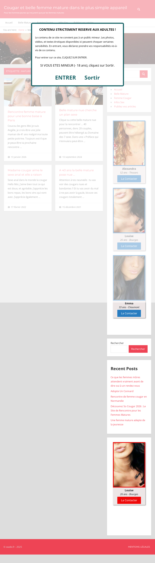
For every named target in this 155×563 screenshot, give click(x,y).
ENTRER (65, 77)
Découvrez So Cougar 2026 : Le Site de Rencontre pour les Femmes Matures (128, 419)
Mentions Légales (139, 555)
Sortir (92, 77)
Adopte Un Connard (122, 399)
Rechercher (117, 351)
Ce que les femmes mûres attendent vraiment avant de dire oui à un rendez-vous (127, 390)
